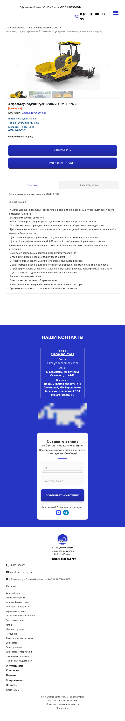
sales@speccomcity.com (62, 363)
